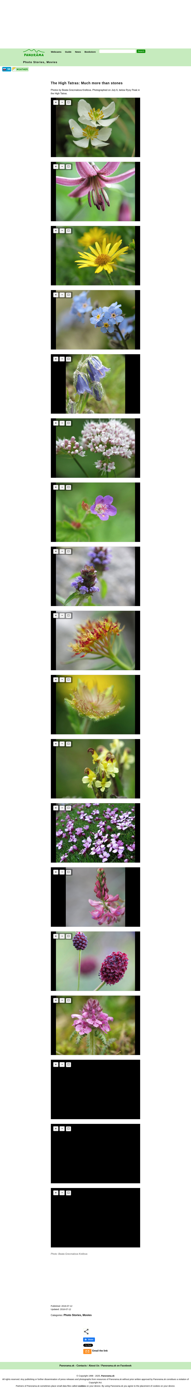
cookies (82, 1386)
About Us (94, 1365)
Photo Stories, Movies (40, 62)
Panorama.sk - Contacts (73, 1365)
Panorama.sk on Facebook (116, 1365)
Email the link (100, 1350)
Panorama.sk (108, 1376)
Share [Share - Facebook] (89, 1339)
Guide (68, 52)
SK (9, 69)
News (78, 52)
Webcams (56, 52)
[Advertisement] (96, 24)
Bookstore (90, 52)
